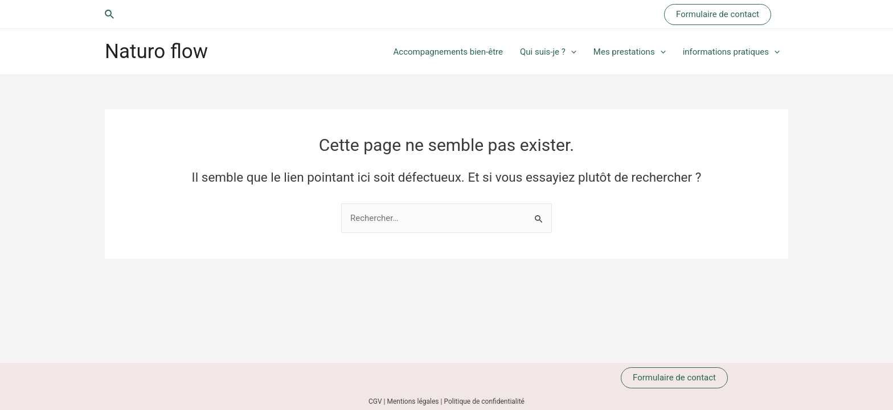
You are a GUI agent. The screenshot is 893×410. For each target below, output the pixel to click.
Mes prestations (629, 52)
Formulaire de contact (674, 377)
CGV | (377, 401)
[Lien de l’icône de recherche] (110, 14)
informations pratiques (731, 52)
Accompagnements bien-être (448, 52)
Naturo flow (156, 51)
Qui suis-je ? (548, 52)
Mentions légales (413, 401)
